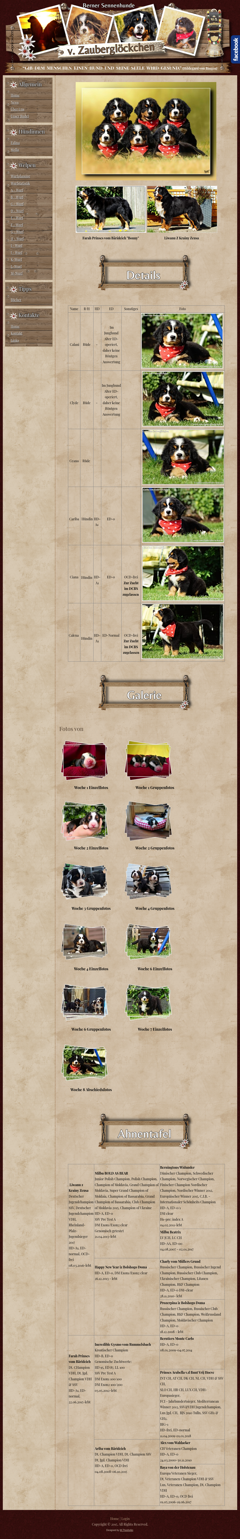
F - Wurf (17, 225)
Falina (15, 143)
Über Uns (17, 109)
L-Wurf (16, 266)
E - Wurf (17, 218)
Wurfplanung (20, 176)
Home (15, 95)
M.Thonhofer (126, 1530)
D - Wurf (17, 211)
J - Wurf (16, 252)
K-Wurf (16, 259)
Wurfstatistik (20, 183)
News (15, 102)
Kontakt (16, 333)
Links (15, 340)
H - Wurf (17, 239)
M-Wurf (16, 273)
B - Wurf (17, 197)
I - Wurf (16, 245)
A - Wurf (17, 190)
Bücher (16, 300)
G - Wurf (17, 231)
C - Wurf (17, 204)
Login (125, 1518)
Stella (15, 149)
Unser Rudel (20, 116)
